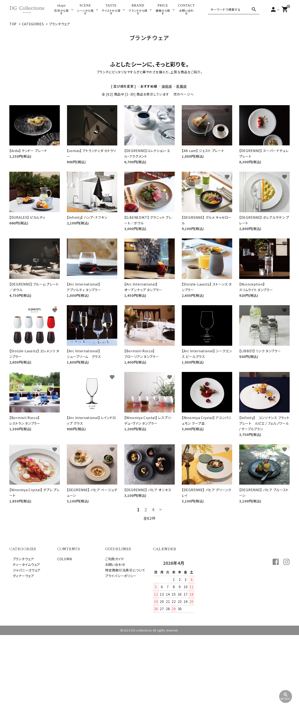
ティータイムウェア (24, 653)
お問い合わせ (115, 653)
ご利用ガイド (114, 648)
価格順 (167, 175)
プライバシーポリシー (121, 664)
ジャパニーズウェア (25, 659)
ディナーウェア (21, 664)
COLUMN (64, 648)
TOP (13, 24)
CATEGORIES (33, 24)
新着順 (181, 175)
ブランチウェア (59, 24)
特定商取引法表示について (125, 659)
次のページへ (183, 183)
